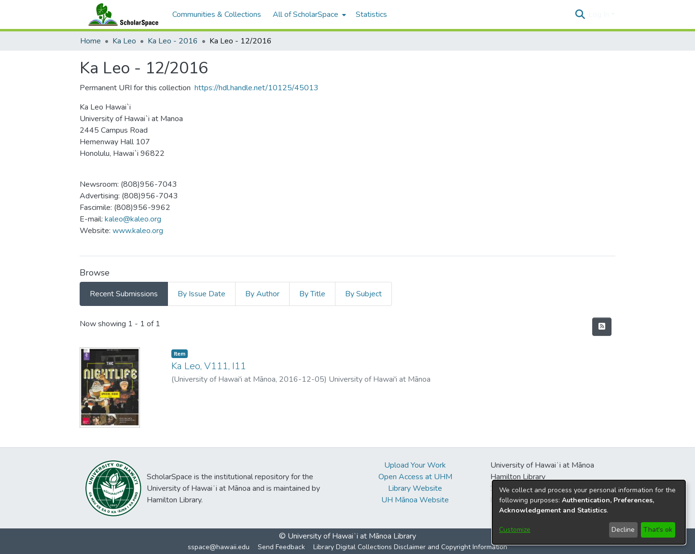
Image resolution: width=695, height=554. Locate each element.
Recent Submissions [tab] (124, 294)
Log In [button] (599, 14)
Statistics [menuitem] (371, 14)
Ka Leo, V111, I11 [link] (208, 366)
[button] (580, 14)
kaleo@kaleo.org (133, 219)
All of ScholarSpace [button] (305, 14)
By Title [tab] (312, 294)
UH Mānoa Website (415, 500)
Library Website (415, 488)
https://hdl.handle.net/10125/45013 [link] (257, 88)
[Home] (121, 14)
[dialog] (588, 512)
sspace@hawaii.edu (219, 547)
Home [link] (90, 41)
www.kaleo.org (137, 230)
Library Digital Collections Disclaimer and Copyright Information (410, 547)
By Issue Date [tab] (201, 294)
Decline (623, 529)
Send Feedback (281, 547)
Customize (514, 529)
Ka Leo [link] (124, 41)
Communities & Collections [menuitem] (216, 14)
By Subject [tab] (363, 294)
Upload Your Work (415, 465)
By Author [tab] (262, 294)
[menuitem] (308, 14)
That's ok (657, 529)
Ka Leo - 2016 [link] (173, 41)
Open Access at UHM (415, 476)
